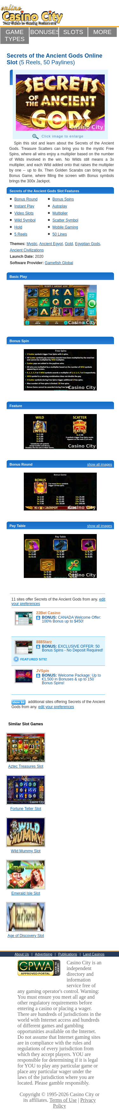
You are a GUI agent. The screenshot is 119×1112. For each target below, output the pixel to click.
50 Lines (59, 234)
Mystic (32, 244)
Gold (69, 244)
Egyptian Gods (87, 244)
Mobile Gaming (65, 227)
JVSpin (42, 671)
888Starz (44, 642)
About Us (22, 954)
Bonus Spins (63, 199)
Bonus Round (25, 199)
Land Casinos (93, 954)
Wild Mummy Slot (25, 851)
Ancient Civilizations (27, 250)
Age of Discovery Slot (26, 935)
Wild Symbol (25, 220)
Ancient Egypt (51, 244)
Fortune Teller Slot (25, 808)
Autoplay (59, 206)
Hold (18, 227)
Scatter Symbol (65, 220)
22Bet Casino (48, 613)
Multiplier (60, 213)
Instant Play (24, 206)
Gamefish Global (59, 263)
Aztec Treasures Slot (25, 766)
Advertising (43, 954)
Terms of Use (63, 1100)
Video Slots (24, 213)
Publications (67, 954)
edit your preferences (56, 707)
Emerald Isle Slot (25, 893)
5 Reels (20, 234)
